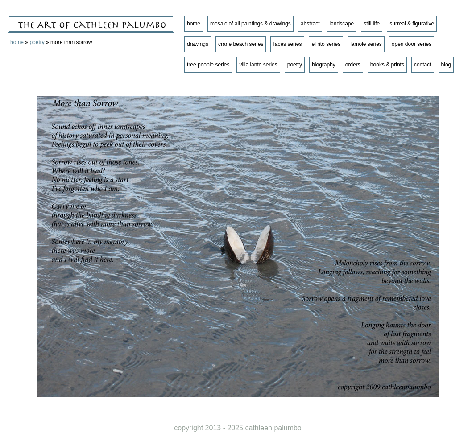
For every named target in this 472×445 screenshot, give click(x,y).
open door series (411, 44)
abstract (310, 24)
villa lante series (258, 65)
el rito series (325, 44)
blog (446, 65)
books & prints (387, 65)
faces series (287, 44)
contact (422, 65)
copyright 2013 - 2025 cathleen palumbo (238, 428)
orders (352, 65)
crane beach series (240, 44)
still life (372, 24)
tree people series (208, 65)
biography (323, 65)
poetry (36, 42)
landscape (341, 24)
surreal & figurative (411, 24)
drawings (197, 44)
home (17, 42)
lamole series (366, 44)
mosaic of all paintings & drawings (250, 24)
